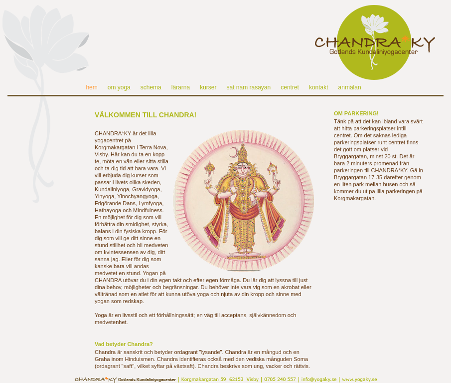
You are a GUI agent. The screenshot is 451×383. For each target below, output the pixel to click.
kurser (208, 87)
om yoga (119, 87)
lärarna (180, 87)
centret (290, 87)
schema (151, 87)
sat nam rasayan (248, 87)
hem (91, 87)
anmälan (349, 87)
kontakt (318, 87)
